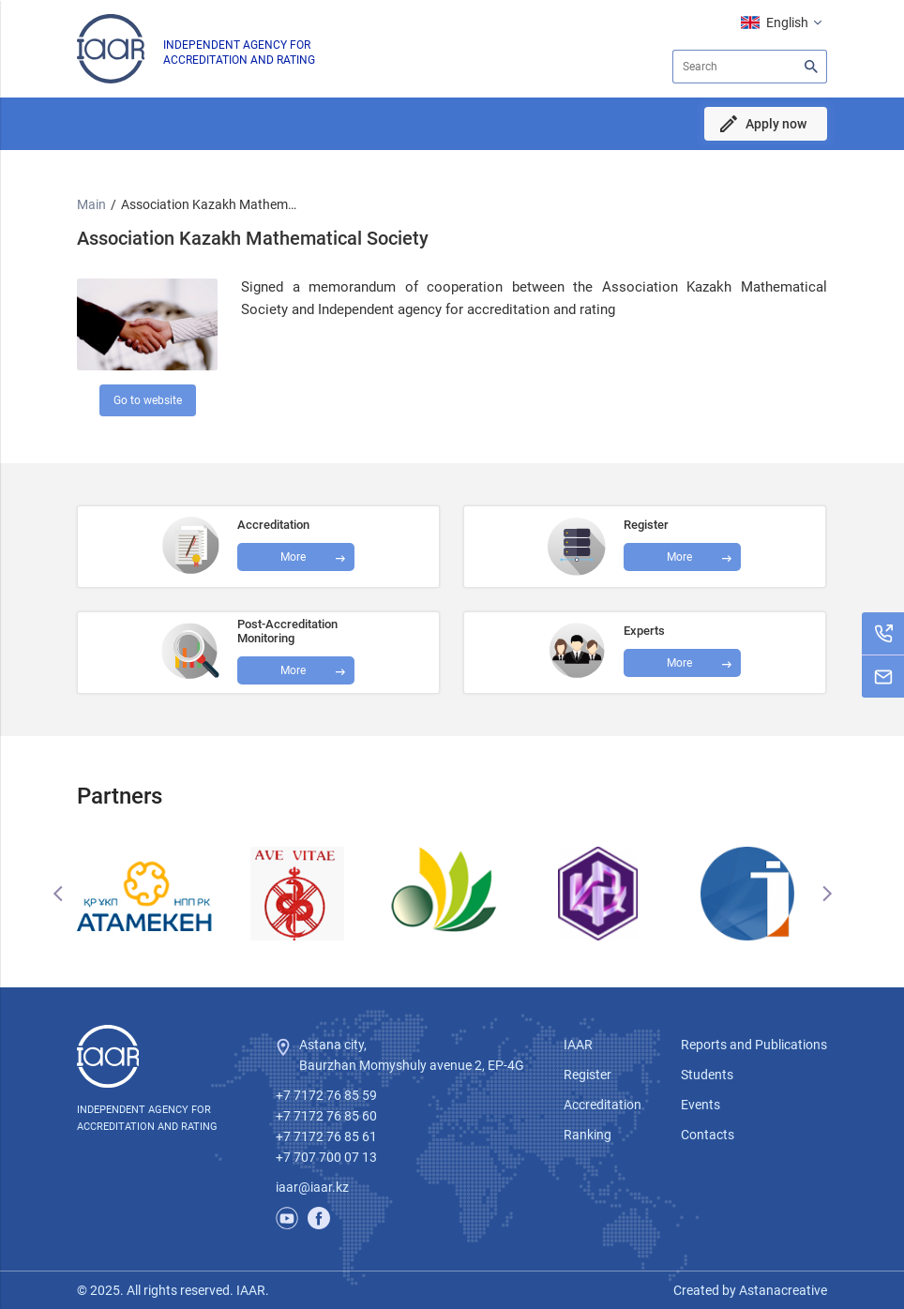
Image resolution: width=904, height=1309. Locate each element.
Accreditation (602, 1104)
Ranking (587, 1134)
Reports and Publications (754, 1044)
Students (707, 1074)
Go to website (147, 400)
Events (700, 1104)
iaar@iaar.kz (312, 1187)
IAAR (578, 1044)
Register (587, 1074)
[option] (152, 893)
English (787, 22)
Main (91, 204)
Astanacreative (781, 1290)
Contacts (707, 1134)
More (293, 670)
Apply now (776, 123)
